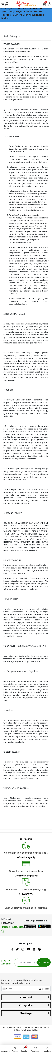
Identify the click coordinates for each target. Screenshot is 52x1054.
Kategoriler (26, 1005)
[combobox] (5, 988)
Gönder (44, 962)
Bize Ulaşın (26, 1013)
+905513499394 (12, 928)
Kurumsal (26, 997)
